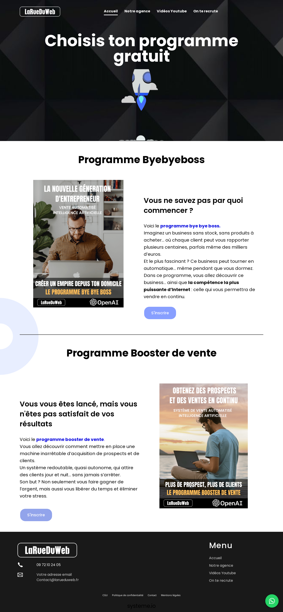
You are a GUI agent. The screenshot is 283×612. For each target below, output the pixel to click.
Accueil (111, 11)
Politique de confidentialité (127, 595)
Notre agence (137, 11)
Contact (152, 595)
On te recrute (205, 11)
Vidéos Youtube (172, 11)
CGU (105, 595)
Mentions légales (170, 595)
